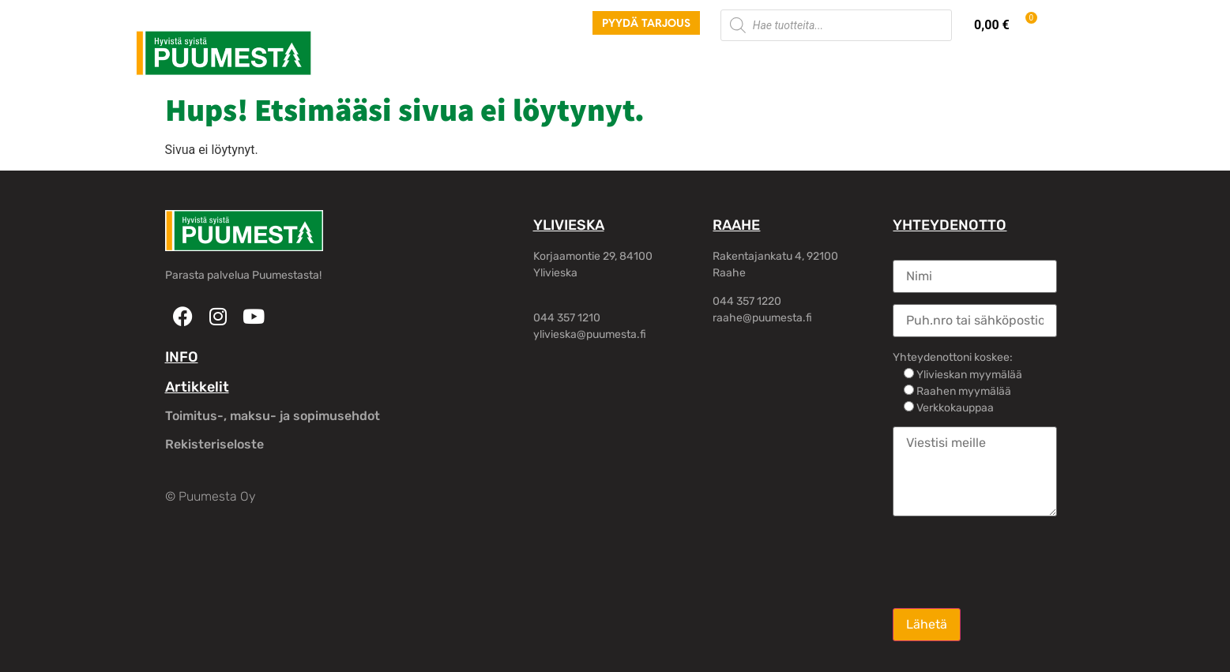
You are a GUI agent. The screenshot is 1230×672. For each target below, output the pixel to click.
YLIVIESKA (568, 225)
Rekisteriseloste (214, 444)
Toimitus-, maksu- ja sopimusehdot (272, 415)
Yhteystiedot (783, 63)
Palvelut (435, 63)
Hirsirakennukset (535, 63)
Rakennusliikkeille (664, 63)
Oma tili (869, 63)
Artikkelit (197, 387)
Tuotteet (361, 63)
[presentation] (1013, 560)
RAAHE (736, 225)
